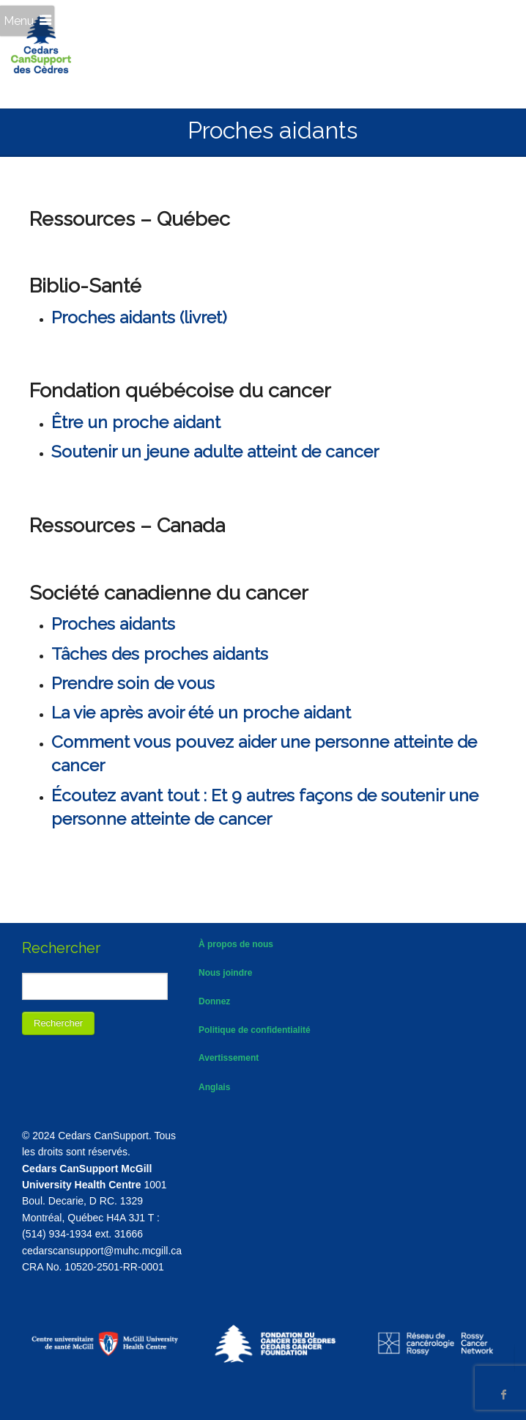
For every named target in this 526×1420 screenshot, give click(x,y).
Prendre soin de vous (133, 683)
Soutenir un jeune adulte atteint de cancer (215, 451)
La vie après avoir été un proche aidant (201, 712)
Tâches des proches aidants (159, 653)
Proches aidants (113, 623)
